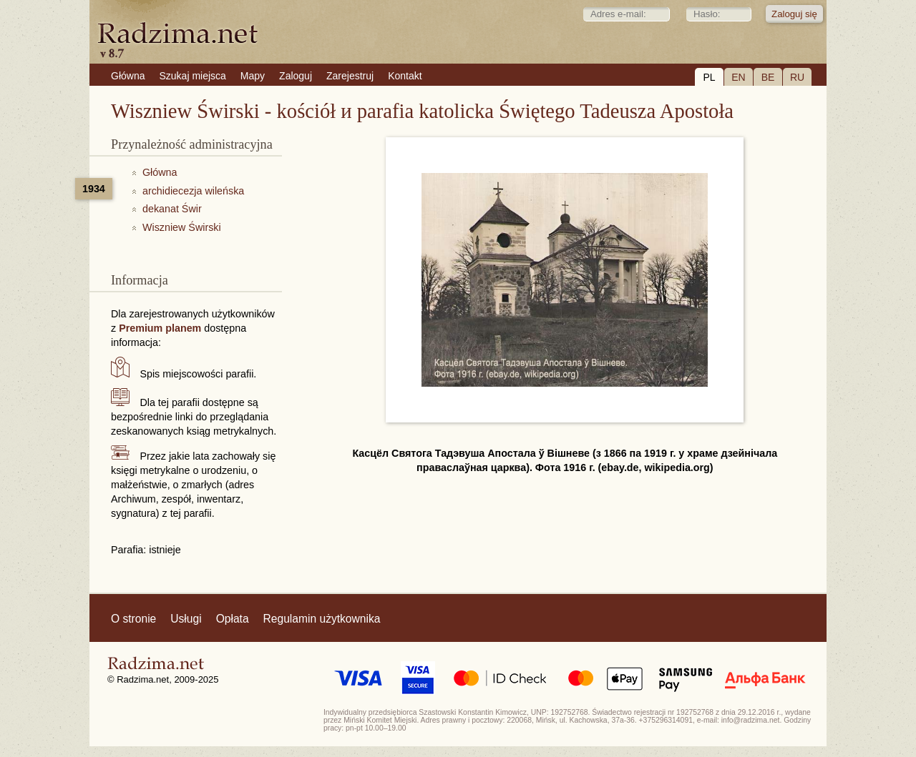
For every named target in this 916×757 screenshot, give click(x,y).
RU (797, 77)
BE (768, 77)
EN (738, 77)
